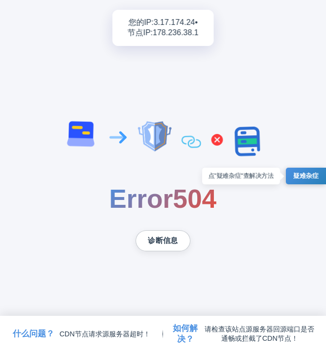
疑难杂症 (306, 175)
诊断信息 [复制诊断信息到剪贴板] (163, 240)
